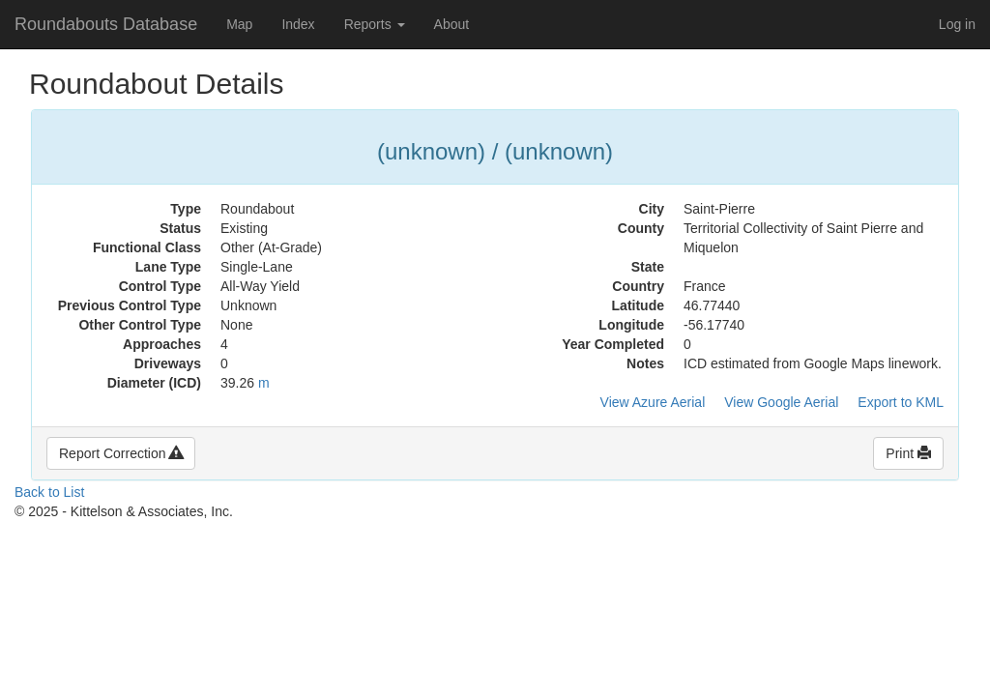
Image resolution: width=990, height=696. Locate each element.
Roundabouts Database (106, 24)
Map (239, 24)
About (452, 24)
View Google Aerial (781, 402)
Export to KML (901, 402)
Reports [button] (374, 24)
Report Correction (121, 453)
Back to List (49, 492)
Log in (957, 24)
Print (908, 453)
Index (297, 24)
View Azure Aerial (653, 402)
